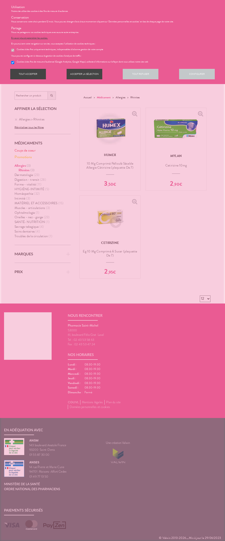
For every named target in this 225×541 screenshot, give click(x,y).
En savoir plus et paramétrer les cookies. (29, 38)
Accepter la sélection (84, 74)
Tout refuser (140, 74)
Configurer (197, 74)
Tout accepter (28, 74)
